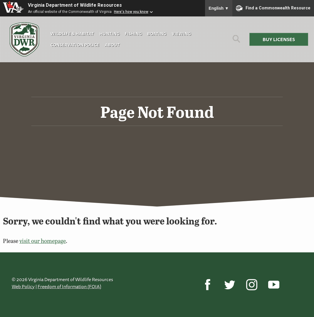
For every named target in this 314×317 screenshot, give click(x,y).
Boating (156, 33)
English (219, 8)
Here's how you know (131, 12)
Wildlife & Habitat (72, 33)
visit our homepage (42, 241)
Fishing (133, 33)
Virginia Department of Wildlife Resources (75, 5)
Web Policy (23, 286)
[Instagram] (252, 284)
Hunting (110, 33)
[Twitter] (230, 284)
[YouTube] (274, 284)
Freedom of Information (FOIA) (69, 286)
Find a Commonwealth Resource (273, 8)
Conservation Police (75, 44)
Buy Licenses (279, 39)
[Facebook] (208, 284)
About (112, 44)
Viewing (181, 33)
